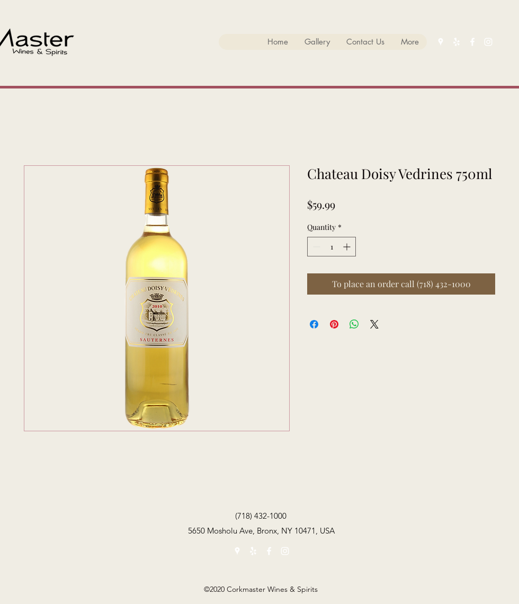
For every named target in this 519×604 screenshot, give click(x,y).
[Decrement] (315, 246)
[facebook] (472, 42)
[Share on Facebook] (314, 324)
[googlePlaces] (440, 42)
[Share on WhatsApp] (354, 324)
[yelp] (456, 42)
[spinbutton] (331, 246)
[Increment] (347, 246)
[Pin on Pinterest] (334, 324)
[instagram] (488, 42)
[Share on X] (374, 324)
